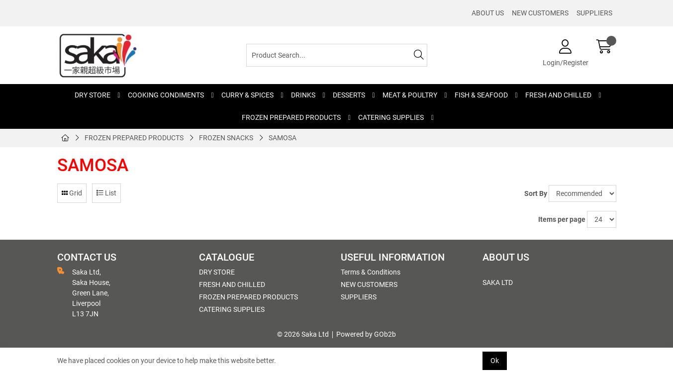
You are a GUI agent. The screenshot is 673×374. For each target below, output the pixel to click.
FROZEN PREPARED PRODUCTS (291, 117)
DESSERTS (349, 95)
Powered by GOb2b (366, 334)
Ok (494, 361)
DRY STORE (92, 95)
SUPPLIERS (594, 13)
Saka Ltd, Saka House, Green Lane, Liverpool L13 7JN (83, 292)
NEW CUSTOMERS (540, 13)
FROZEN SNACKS (226, 138)
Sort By (535, 193)
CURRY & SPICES (247, 95)
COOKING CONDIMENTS (166, 95)
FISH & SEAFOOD (481, 95)
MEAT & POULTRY (410, 95)
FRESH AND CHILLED (558, 95)
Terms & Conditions (370, 272)
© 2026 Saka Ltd (303, 334)
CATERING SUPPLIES (391, 117)
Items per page (561, 219)
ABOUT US (488, 13)
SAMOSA (282, 138)
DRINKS (303, 95)
